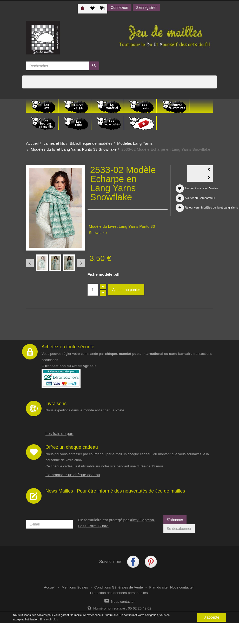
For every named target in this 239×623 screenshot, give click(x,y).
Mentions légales (75, 587)
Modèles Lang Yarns (134, 143)
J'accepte (211, 617)
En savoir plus (49, 619)
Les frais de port (59, 433)
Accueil (32, 143)
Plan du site (158, 587)
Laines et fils (54, 143)
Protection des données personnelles (119, 593)
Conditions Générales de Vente (118, 587)
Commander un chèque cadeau (72, 475)
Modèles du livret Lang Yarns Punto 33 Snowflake (73, 149)
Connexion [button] (119, 7)
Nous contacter (182, 587)
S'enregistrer (146, 7)
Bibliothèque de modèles (91, 143)
